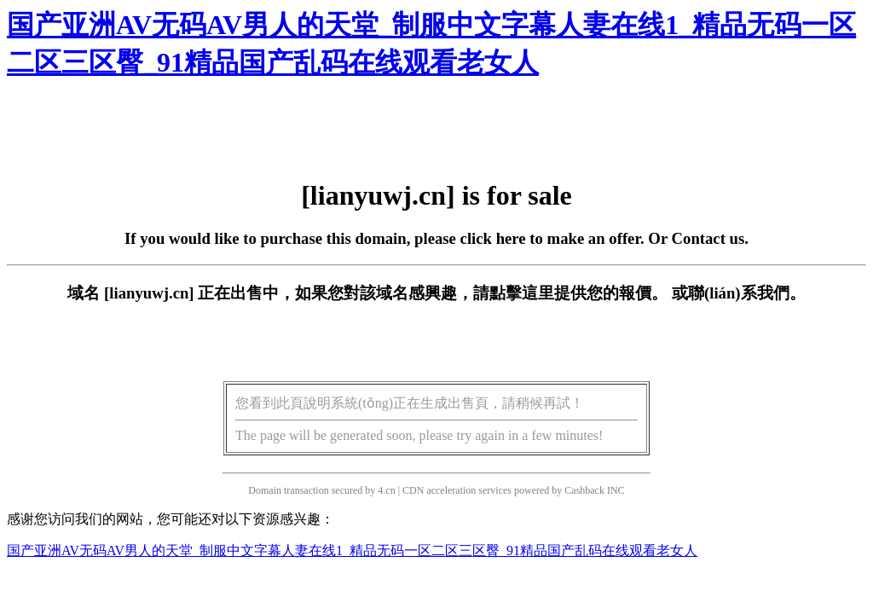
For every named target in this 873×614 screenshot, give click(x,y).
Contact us (708, 238)
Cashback (584, 490)
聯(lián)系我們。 (747, 293)
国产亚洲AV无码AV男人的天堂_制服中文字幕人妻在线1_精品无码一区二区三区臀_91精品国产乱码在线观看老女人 (352, 550)
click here (493, 238)
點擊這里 (521, 293)
